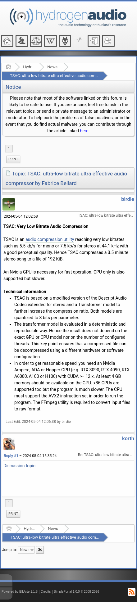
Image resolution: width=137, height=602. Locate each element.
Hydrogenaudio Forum (29, 67)
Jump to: (9, 550)
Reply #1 (11, 456)
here (84, 130)
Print (13, 159)
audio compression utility (49, 239)
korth (128, 438)
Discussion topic (19, 465)
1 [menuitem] (9, 148)
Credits (46, 591)
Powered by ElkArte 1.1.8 (20, 591)
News (52, 67)
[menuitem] (13, 159)
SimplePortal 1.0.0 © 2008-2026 (76, 591)
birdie (127, 199)
